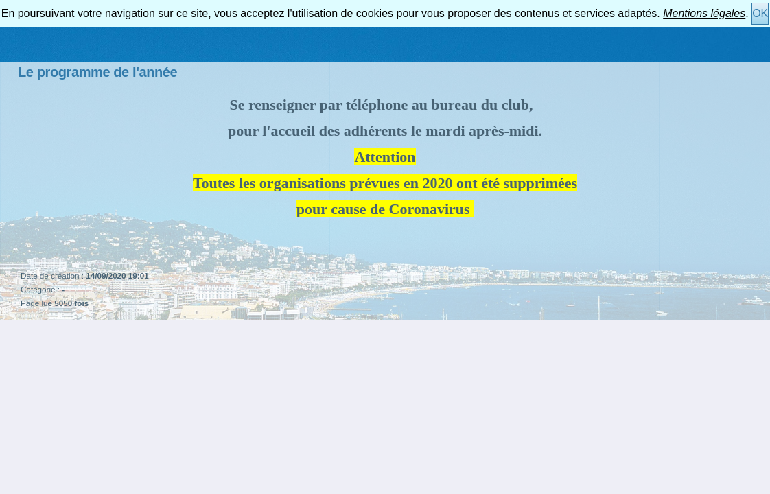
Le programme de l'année (97, 72)
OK (760, 13)
